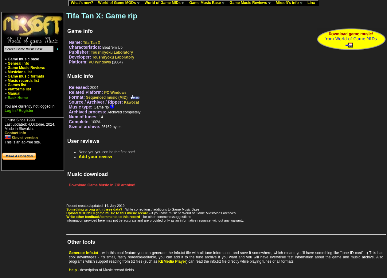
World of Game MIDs (165, 3)
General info (18, 63)
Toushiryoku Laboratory (112, 52)
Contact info (15, 133)
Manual (14, 93)
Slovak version (21, 138)
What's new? (83, 3)
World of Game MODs (120, 3)
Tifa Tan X (91, 42)
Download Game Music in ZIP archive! (102, 185)
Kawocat (131, 102)
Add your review (95, 156)
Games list (17, 85)
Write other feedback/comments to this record (103, 217)
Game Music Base (208, 3)
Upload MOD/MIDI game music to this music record (107, 213)
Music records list (23, 80)
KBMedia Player (172, 261)
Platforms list (19, 89)
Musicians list (20, 72)
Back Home (18, 98)
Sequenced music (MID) (106, 97)
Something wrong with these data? (94, 209)
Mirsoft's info (291, 3)
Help (73, 270)
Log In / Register (19, 111)
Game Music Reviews (251, 3)
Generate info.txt (83, 253)
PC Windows (100, 62)
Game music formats (26, 76)
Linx (312, 3)
